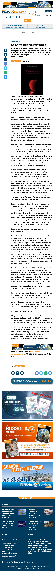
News (37, 12)
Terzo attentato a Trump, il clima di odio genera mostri (8, 525)
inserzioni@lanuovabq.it (9, 557)
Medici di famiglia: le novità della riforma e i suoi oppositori (34, 514)
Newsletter (48, 15)
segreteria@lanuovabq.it (9, 555)
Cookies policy (15, 562)
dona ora (48, 11)
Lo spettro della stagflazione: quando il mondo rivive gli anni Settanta (8, 514)
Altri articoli (27, 497)
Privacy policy (6, 562)
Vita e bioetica (31, 33)
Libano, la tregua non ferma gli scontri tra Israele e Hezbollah (35, 526)
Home (23, 33)
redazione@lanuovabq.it (9, 553)
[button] (27, 21)
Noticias (38, 15)
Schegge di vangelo (15, 26)
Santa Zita (40, 26)
